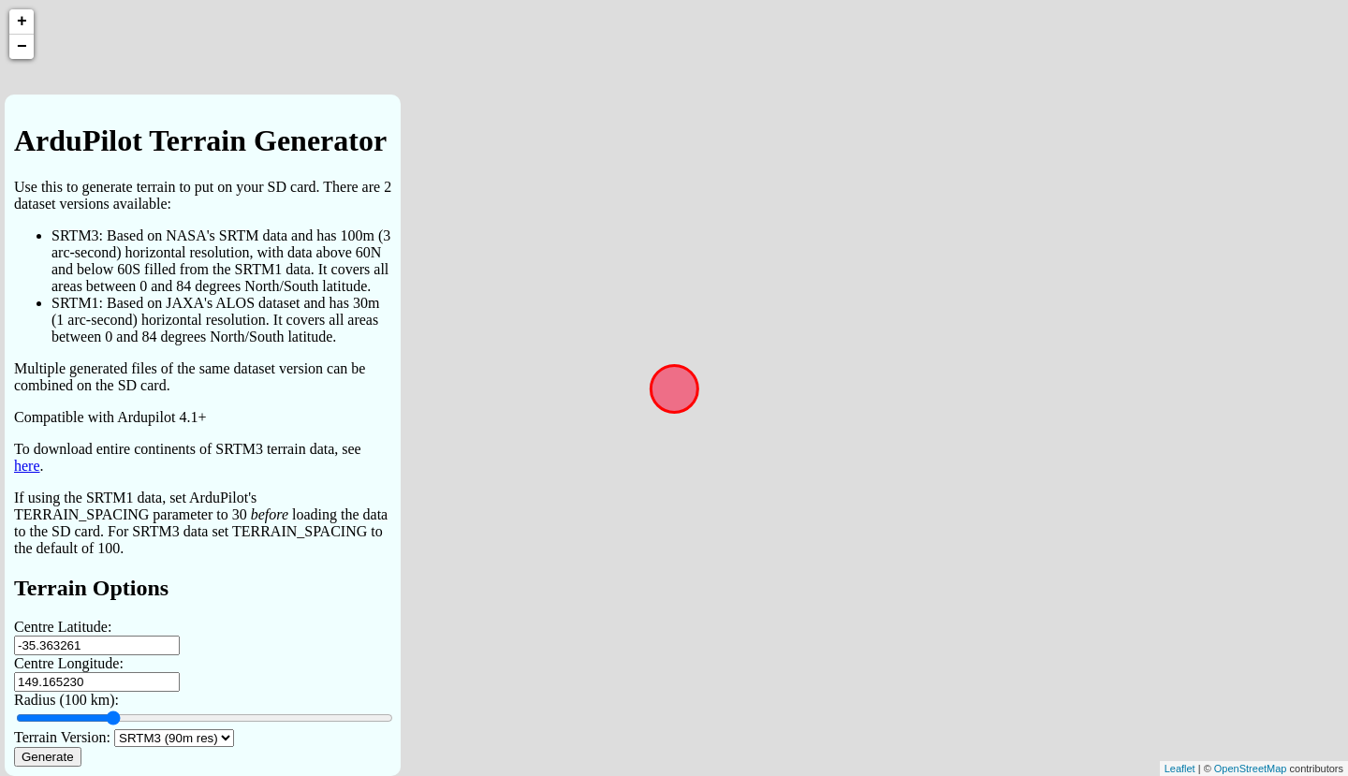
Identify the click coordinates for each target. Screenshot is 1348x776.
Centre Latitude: (62, 627)
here (27, 466)
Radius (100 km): (66, 700)
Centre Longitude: (69, 663)
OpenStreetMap (1250, 768)
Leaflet (1180, 768)
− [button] (22, 47)
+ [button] (22, 21)
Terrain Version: (62, 737)
